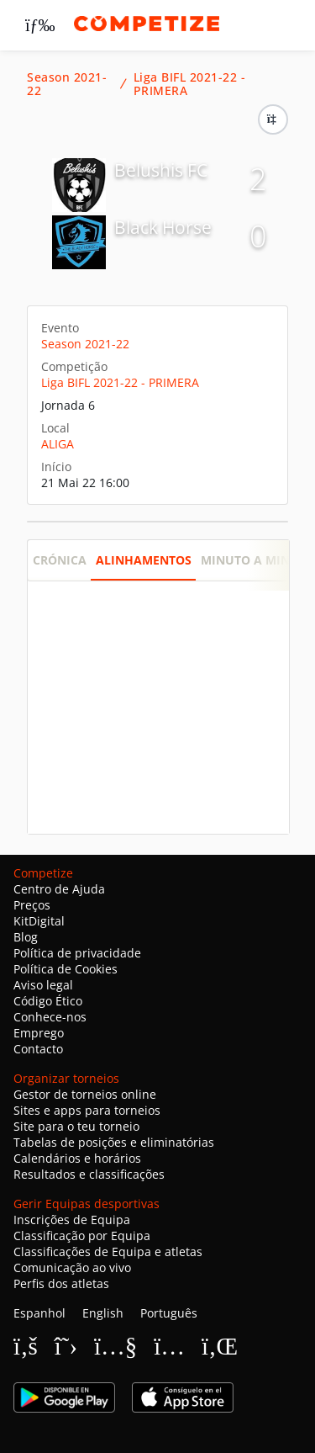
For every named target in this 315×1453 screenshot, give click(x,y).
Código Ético (47, 1001)
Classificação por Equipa (81, 1236)
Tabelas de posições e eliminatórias (113, 1142)
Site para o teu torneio (76, 1126)
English (102, 1313)
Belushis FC (160, 170)
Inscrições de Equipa (71, 1220)
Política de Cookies (65, 969)
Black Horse (163, 227)
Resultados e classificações (89, 1174)
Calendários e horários (77, 1158)
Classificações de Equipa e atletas (107, 1251)
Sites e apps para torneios (86, 1110)
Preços (31, 905)
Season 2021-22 (67, 84)
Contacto (38, 1049)
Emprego (38, 1033)
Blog (25, 937)
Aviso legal (43, 985)
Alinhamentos (144, 560)
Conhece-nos (50, 1017)
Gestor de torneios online (84, 1094)
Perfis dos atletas (61, 1283)
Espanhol (39, 1313)
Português (168, 1313)
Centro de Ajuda (59, 889)
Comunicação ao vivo (72, 1267)
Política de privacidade (77, 953)
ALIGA (57, 444)
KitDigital (39, 921)
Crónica (60, 560)
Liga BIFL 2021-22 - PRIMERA (190, 84)
